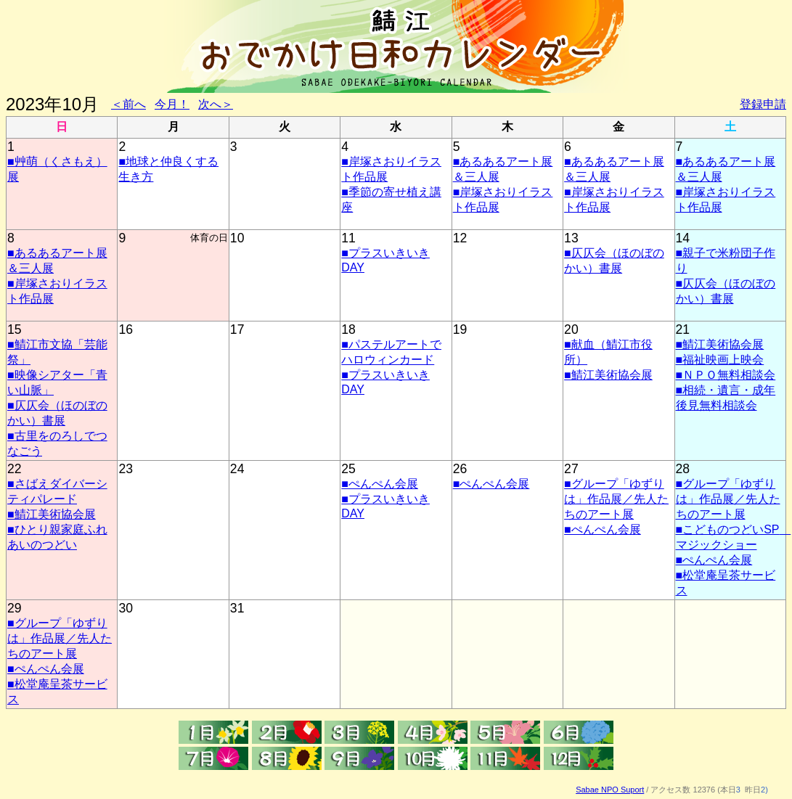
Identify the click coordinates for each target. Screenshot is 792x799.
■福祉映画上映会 (720, 359)
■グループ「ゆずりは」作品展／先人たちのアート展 (616, 499)
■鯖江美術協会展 (608, 375)
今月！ (172, 104)
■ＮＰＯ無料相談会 (726, 375)
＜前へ (128, 104)
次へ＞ (215, 104)
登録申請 (763, 104)
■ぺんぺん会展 (379, 484)
